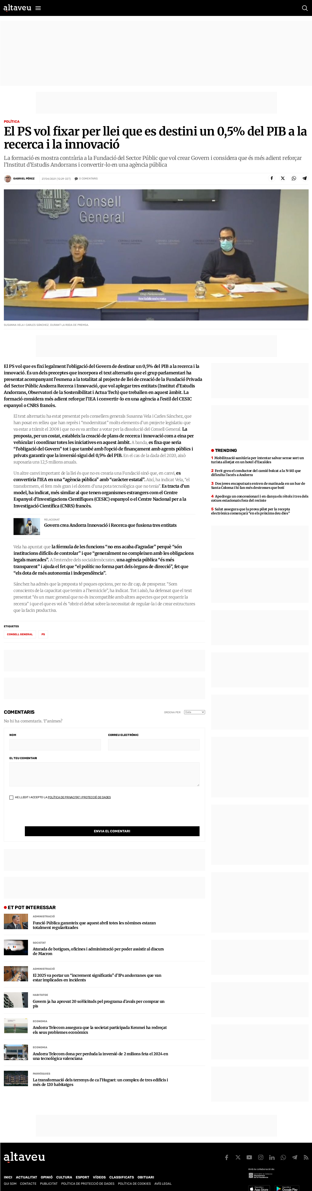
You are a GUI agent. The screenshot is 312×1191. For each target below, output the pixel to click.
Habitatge (40, 985)
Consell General (20, 634)
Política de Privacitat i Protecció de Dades (79, 797)
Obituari (146, 1177)
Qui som (10, 1183)
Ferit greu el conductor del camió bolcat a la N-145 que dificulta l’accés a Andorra (256, 473)
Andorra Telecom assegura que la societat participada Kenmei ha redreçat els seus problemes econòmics (99, 1020)
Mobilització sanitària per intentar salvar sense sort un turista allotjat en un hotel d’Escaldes (257, 460)
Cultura (64, 1177)
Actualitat (26, 1177)
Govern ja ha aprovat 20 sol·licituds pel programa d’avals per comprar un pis (99, 993)
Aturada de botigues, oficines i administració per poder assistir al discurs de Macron (98, 941)
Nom (12, 735)
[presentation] (46, 816)
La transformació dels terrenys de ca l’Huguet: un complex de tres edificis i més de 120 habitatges (100, 1072)
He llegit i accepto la (60, 797)
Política (12, 122)
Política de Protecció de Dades (87, 1183)
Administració (44, 906)
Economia (40, 1011)
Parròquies (41, 1063)
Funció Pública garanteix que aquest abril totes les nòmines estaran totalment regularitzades (94, 915)
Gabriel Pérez (24, 178)
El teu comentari (23, 758)
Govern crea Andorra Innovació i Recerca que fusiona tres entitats (110, 525)
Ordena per (172, 712)
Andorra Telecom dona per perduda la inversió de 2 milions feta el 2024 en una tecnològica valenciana (100, 1046)
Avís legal (163, 1183)
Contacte (28, 1183)
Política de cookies (134, 1183)
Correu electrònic (123, 735)
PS (43, 634)
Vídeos (99, 1177)
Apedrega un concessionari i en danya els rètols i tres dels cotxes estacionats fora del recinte (259, 498)
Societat (39, 932)
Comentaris (88, 178)
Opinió (47, 1177)
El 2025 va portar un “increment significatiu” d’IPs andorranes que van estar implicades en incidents (97, 967)
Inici (8, 1177)
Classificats (121, 1177)
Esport (82, 1177)
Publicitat (49, 1183)
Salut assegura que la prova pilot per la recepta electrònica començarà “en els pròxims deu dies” (250, 511)
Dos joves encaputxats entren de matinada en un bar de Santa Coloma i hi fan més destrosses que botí (258, 485)
